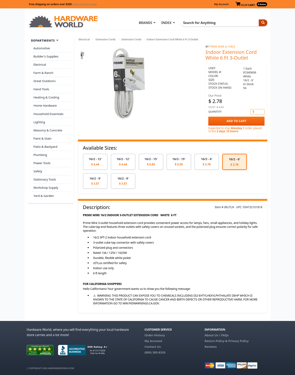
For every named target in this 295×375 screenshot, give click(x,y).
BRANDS (146, 22)
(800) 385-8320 (154, 352)
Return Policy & (215, 341)
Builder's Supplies (45, 56)
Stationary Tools (44, 177)
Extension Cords (106, 39)
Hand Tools (41, 88)
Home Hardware (45, 105)
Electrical (84, 39)
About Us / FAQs (216, 335)
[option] (95, 162)
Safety (37, 169)
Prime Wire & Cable (222, 46)
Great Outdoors (44, 80)
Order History (154, 335)
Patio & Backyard (45, 145)
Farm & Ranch (43, 72)
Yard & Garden (43, 194)
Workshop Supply (45, 185)
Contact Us (152, 347)
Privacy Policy (238, 341)
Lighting (39, 121)
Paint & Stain (42, 137)
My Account (221, 4)
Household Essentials (48, 113)
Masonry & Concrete (47, 129)
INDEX (167, 22)
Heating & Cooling (46, 97)
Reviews (210, 347)
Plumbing (40, 153)
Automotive (41, 48)
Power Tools (41, 161)
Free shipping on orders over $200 (63, 4)
